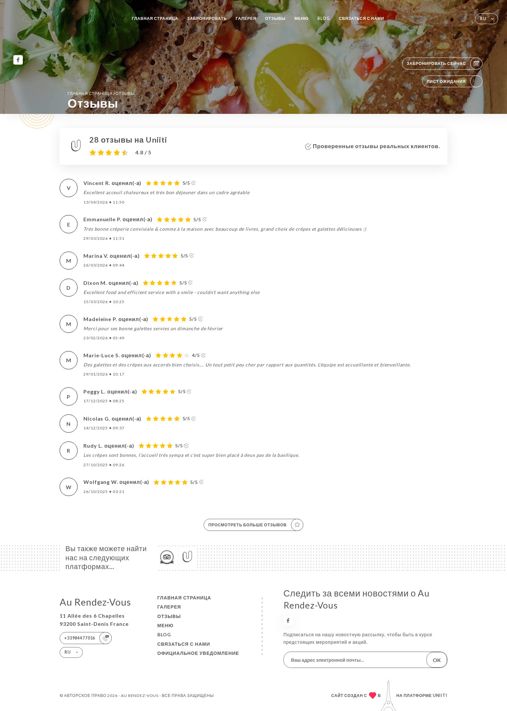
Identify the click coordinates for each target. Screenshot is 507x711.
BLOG (323, 18)
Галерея (246, 18)
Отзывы (275, 18)
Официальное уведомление (198, 653)
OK (437, 660)
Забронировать (207, 18)
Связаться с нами (361, 18)
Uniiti (440, 695)
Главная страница (155, 18)
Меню (302, 18)
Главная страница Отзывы (101, 93)
